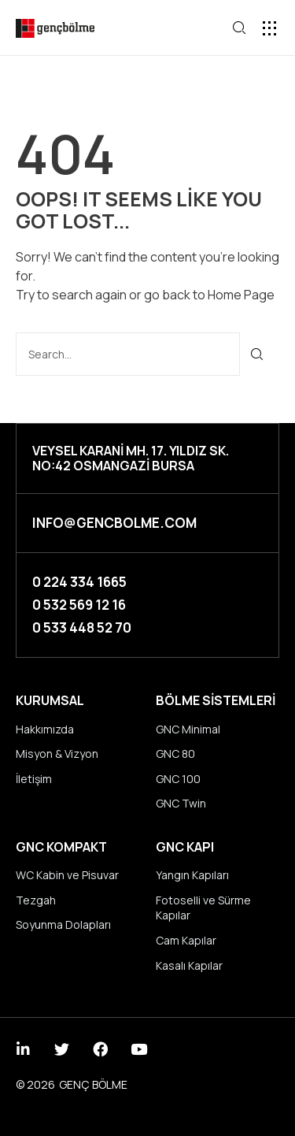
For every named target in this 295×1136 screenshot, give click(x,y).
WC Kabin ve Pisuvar (67, 874)
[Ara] (257, 354)
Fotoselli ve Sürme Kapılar (203, 908)
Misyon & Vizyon (57, 753)
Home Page (241, 294)
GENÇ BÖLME (93, 1084)
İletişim (34, 778)
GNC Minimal (188, 729)
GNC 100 (178, 778)
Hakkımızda (45, 729)
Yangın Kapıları (192, 874)
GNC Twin (181, 803)
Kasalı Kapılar (189, 965)
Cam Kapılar (186, 940)
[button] (269, 28)
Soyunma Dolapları (63, 924)
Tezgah (36, 900)
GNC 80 (175, 753)
